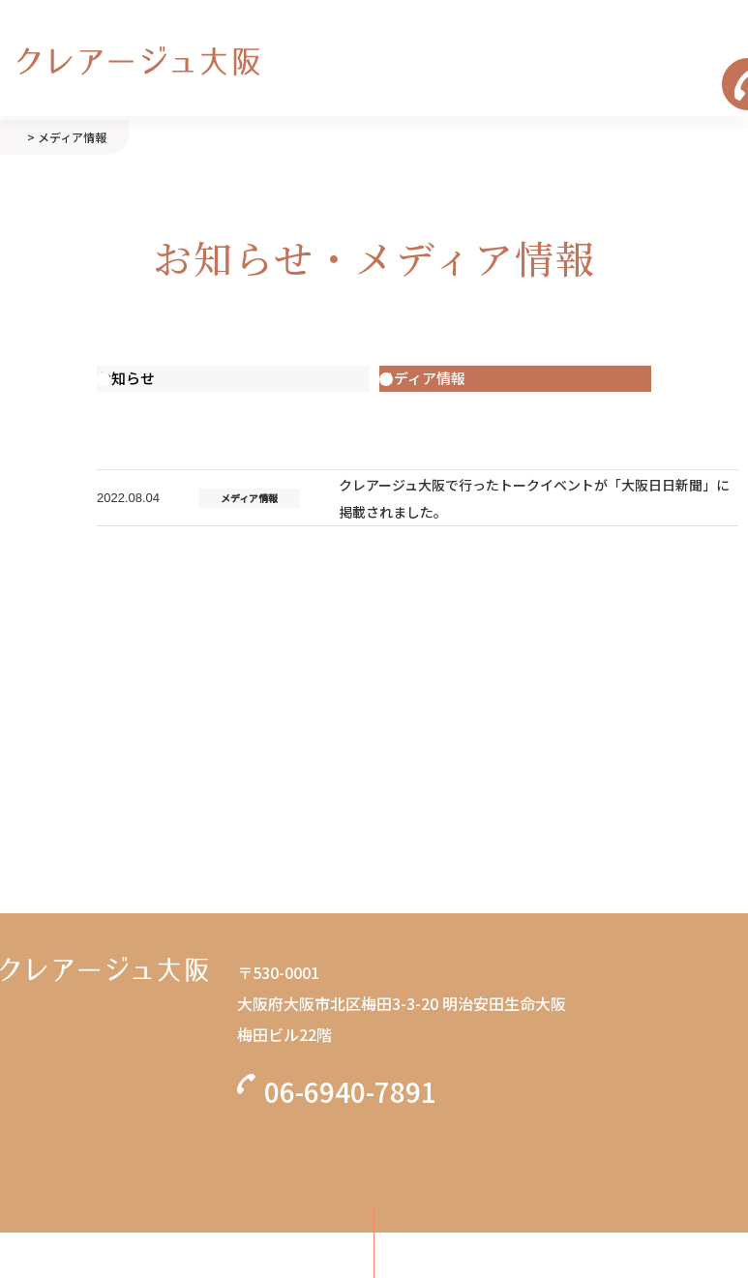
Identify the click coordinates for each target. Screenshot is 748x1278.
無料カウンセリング (374, 1158)
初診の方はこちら (374, 1243)
